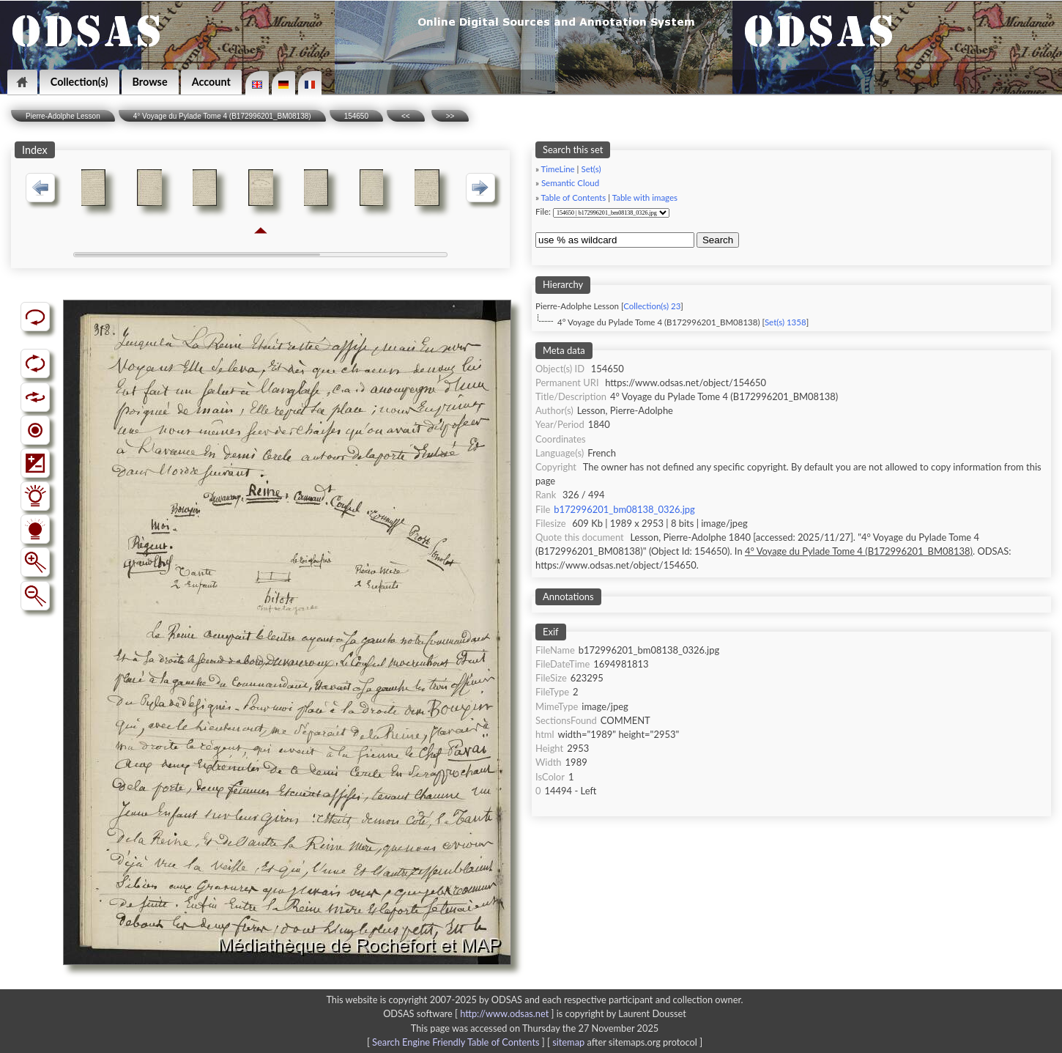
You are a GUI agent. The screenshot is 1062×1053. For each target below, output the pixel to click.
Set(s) (591, 169)
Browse (150, 81)
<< (405, 116)
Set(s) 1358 (785, 322)
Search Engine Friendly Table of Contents (455, 1042)
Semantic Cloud (570, 183)
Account (211, 81)
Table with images (644, 197)
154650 (356, 116)
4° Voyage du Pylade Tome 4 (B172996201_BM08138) (222, 116)
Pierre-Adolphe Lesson (63, 116)
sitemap (568, 1042)
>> (450, 116)
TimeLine (558, 169)
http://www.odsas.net (504, 1013)
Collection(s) (79, 81)
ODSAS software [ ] (470, 1013)
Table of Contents (573, 197)
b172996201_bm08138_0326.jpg (624, 509)
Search (717, 239)
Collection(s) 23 (651, 306)
